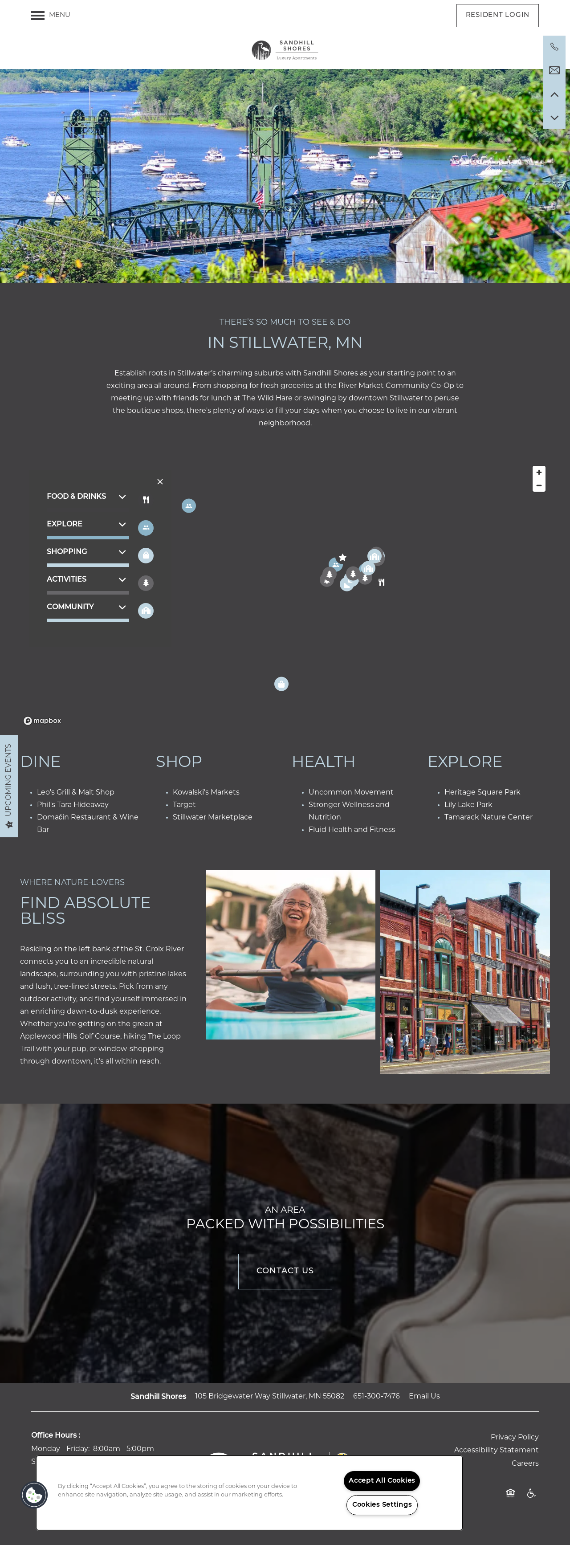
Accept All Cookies (382, 1481)
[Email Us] (554, 70)
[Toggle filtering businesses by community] (146, 611)
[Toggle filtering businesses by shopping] (146, 555)
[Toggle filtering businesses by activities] (146, 583)
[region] (285, 595)
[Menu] (50, 15)
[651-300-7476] (554, 47)
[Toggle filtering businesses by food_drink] (146, 500)
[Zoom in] (539, 472)
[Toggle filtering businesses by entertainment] (146, 528)
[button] (497, 15)
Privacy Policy (515, 1437)
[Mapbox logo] (42, 721)
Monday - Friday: (60, 1449)
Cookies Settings (382, 1505)
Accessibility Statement (496, 1450)
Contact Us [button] (285, 1271)
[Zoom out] (539, 485)
